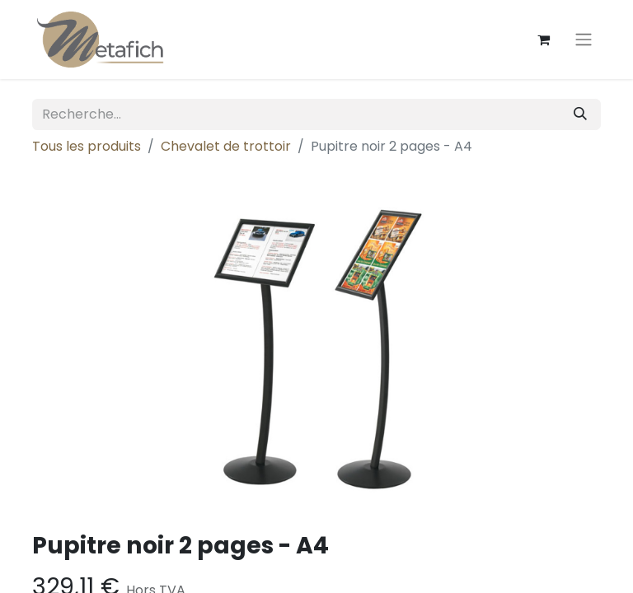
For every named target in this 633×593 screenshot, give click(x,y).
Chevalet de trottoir (226, 146)
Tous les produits (86, 146)
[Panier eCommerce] (543, 39)
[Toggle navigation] (583, 40)
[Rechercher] (580, 114)
